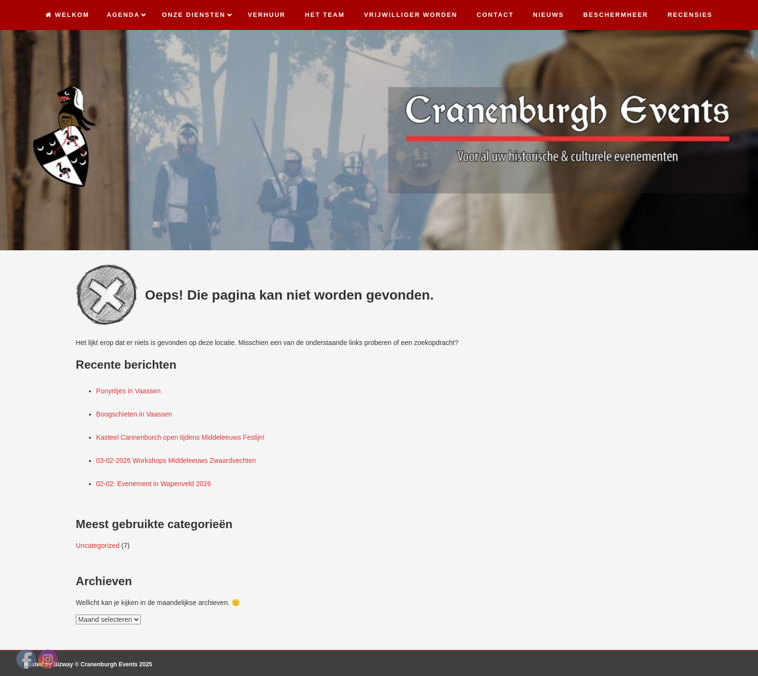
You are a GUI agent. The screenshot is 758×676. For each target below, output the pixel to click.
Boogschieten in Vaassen (134, 414)
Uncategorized (97, 545)
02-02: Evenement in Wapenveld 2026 (153, 484)
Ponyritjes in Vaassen (128, 391)
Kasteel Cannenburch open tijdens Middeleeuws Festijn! (180, 437)
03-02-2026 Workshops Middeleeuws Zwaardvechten (176, 460)
